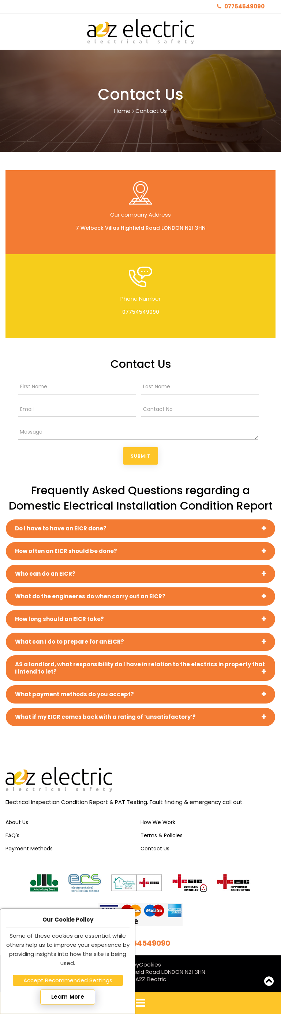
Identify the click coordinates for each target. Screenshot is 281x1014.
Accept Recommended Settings (67, 980)
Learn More (67, 996)
